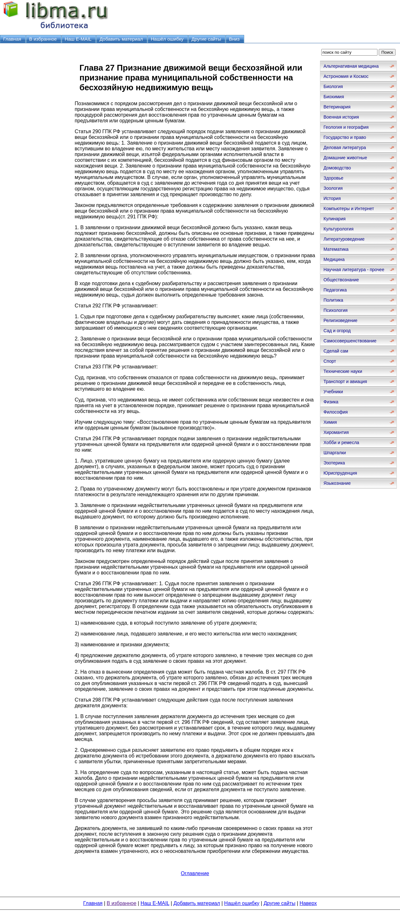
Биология (333, 86)
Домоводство (337, 167)
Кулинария (334, 218)
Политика (333, 300)
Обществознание (341, 279)
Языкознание (337, 483)
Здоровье (333, 178)
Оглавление (195, 873)
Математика (336, 249)
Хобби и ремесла (341, 442)
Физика (330, 401)
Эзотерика (334, 462)
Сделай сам (335, 350)
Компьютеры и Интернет (348, 208)
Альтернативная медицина (351, 66)
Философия (335, 412)
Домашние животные (345, 157)
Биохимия (333, 96)
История (332, 198)
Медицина (334, 259)
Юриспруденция (340, 473)
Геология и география (346, 127)
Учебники (333, 391)
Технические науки (342, 371)
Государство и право (344, 137)
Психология (335, 310)
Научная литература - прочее (353, 269)
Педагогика (335, 289)
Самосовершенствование (350, 340)
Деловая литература (344, 147)
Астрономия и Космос (346, 76)
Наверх (308, 903)
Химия (330, 422)
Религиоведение (340, 320)
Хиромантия (336, 432)
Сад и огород (337, 330)
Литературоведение (343, 239)
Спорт (329, 361)
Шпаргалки (334, 452)
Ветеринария (336, 106)
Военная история (341, 117)
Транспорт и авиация (345, 381)
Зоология (333, 188)
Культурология (338, 228)
